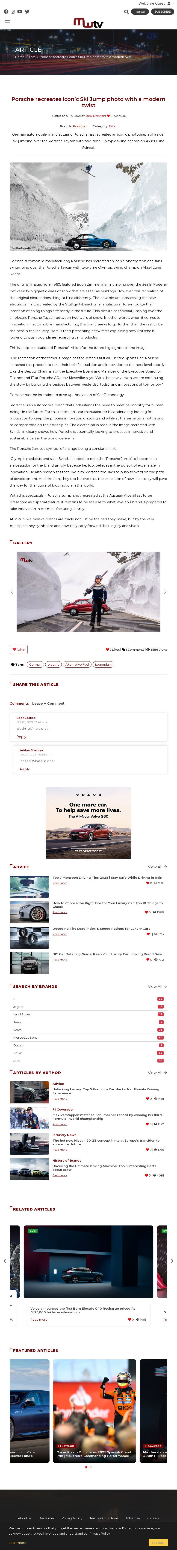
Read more (60, 883)
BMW (88, 1053)
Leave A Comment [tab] (48, 703)
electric (53, 664)
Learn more (17, 1542)
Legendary (103, 664)
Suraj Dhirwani (96, 115)
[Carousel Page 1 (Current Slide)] (86, 1460)
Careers (153, 1510)
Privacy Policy (72, 1510)
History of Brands (67, 1160)
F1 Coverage (63, 1109)
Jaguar (88, 1007)
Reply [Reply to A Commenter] (21, 737)
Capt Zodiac (25, 718)
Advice (58, 1084)
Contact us (79, 1518)
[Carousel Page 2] (91, 1460)
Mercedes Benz (88, 1038)
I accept (158, 1542)
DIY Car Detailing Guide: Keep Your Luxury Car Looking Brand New (107, 954)
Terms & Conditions (104, 1510)
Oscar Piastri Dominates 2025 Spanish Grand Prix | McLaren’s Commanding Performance (85, 1444)
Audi (88, 1061)
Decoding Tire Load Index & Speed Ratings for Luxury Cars (101, 928)
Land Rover (88, 1014)
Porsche (79, 126)
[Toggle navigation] (7, 22)
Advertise (133, 1510)
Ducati (88, 1045)
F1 (88, 999)
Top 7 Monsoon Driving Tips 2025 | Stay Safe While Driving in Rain (107, 877)
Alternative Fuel (77, 664)
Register (140, 11)
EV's (32, 57)
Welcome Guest (155, 3)
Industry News (65, 1135)
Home (20, 57)
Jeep (88, 1022)
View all (157, 867)
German (35, 664)
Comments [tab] (19, 703)
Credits (100, 1518)
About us (24, 1510)
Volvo (88, 1030)
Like (19, 649)
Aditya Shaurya (32, 750)
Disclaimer (46, 1510)
